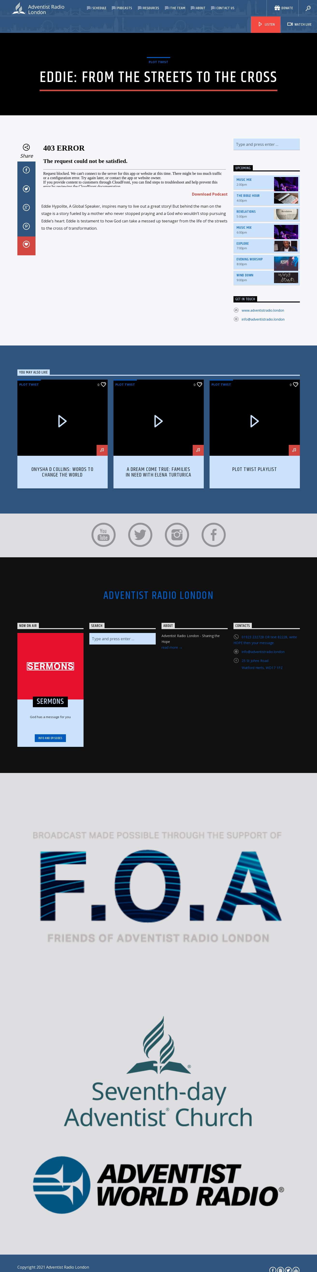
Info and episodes (50, 802)
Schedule (99, 8)
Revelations (246, 276)
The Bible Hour (248, 260)
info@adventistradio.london (263, 384)
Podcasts (124, 8)
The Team (177, 8)
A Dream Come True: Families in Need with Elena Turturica (158, 536)
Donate (284, 8)
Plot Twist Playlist (254, 533)
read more (172, 712)
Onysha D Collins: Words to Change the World (62, 536)
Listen (266, 25)
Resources (151, 8)
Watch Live (299, 25)
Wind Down (245, 340)
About (201, 8)
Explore (243, 308)
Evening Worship (250, 324)
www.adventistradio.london (263, 375)
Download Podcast (210, 258)
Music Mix (244, 244)
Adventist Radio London (158, 660)
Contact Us (226, 8)
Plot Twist (158, 94)
